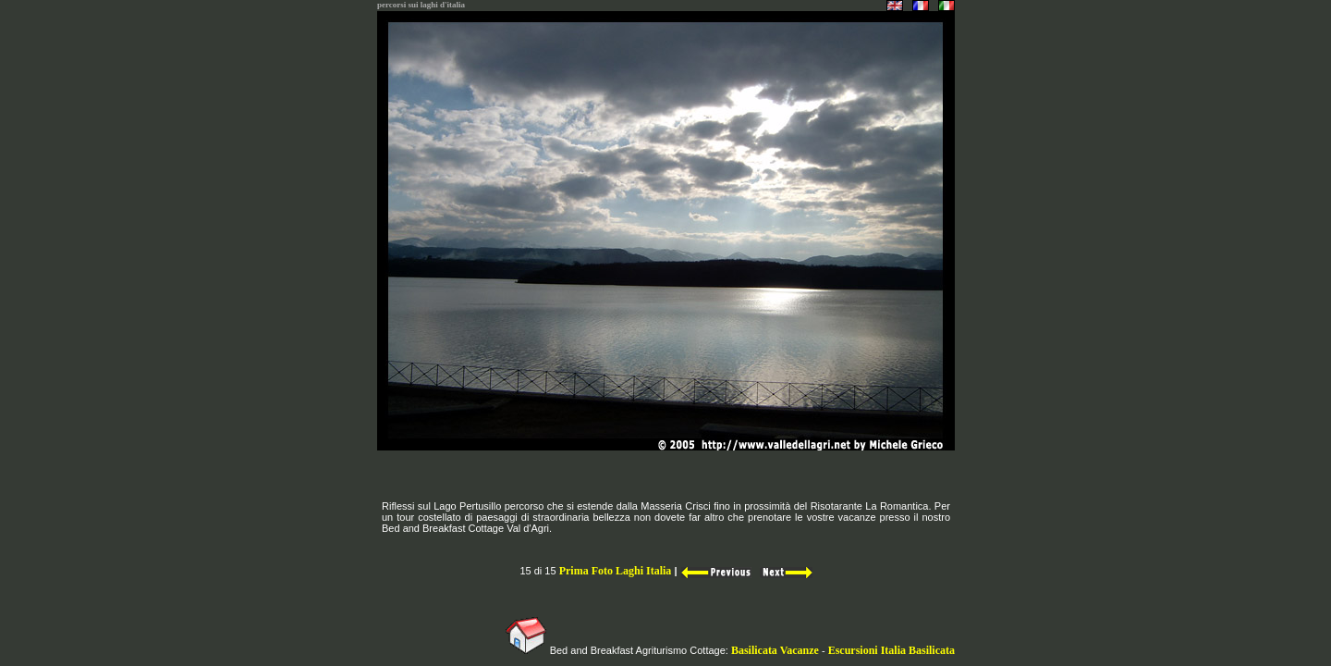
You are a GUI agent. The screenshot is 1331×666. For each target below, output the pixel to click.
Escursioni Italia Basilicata (891, 650)
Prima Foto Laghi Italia (615, 570)
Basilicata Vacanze (773, 650)
